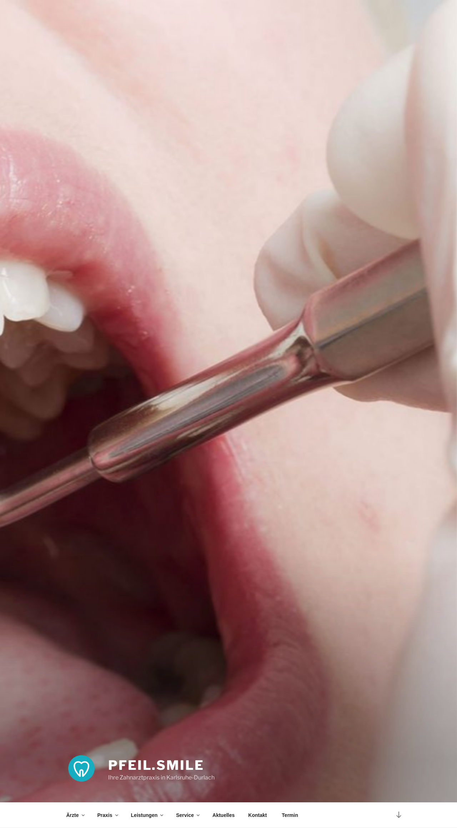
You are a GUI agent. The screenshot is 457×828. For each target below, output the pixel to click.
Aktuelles (223, 815)
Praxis (108, 815)
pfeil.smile (156, 765)
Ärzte (76, 815)
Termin (289, 815)
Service (188, 815)
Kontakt (257, 815)
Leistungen (148, 815)
